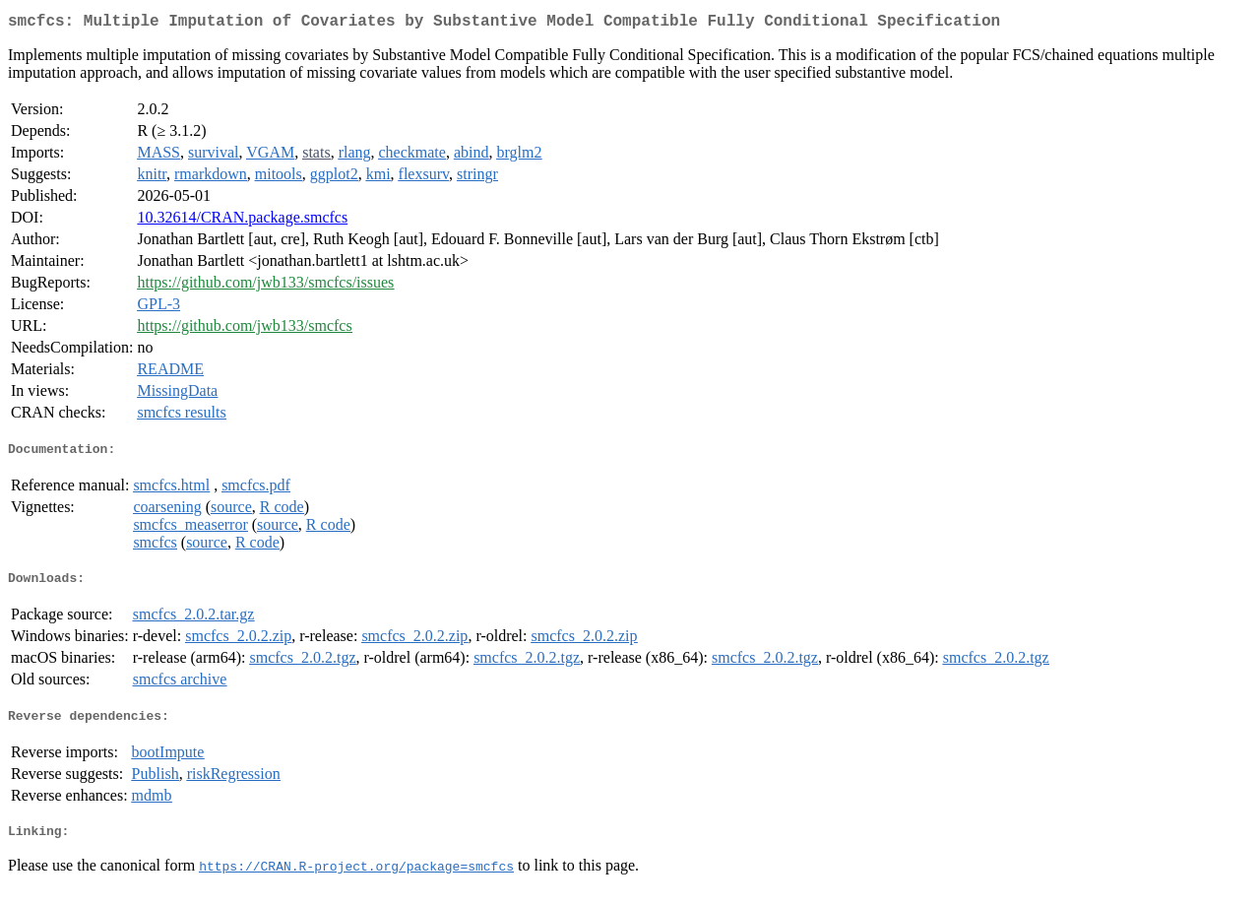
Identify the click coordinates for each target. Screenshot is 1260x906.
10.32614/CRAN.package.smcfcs (242, 221)
